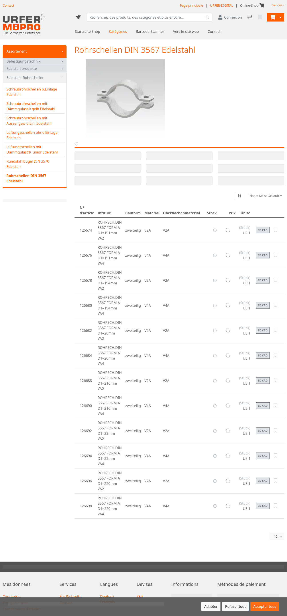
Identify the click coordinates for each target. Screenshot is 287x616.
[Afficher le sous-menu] (62, 51)
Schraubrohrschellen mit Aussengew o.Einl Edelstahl (28, 121)
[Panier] (272, 17)
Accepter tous (264, 606)
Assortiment (16, 51)
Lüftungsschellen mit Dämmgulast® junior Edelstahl (32, 149)
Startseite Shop (87, 31)
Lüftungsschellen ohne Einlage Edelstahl (31, 135)
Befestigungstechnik (23, 61)
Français (276, 5)
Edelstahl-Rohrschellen (34, 77)
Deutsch (107, 596)
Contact (214, 31)
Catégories (118, 31)
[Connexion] (230, 17)
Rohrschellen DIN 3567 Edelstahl (26, 178)
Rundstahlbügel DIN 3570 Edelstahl (27, 164)
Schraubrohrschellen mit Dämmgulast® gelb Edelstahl (30, 106)
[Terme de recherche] (145, 17)
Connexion (11, 596)
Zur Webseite (70, 596)
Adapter (211, 606)
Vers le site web (186, 31)
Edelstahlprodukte (21, 68)
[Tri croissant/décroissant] (239, 196)
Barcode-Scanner (150, 31)
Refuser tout (235, 606)
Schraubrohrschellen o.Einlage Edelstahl (31, 92)
